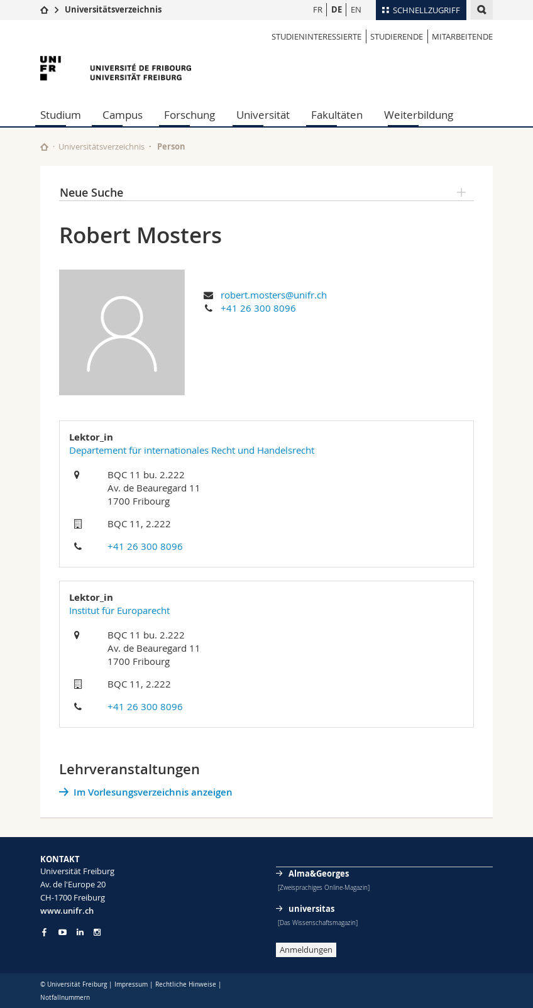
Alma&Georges (318, 873)
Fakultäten (337, 114)
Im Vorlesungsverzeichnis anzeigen (153, 792)
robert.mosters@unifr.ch (274, 294)
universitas (311, 908)
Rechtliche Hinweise (185, 984)
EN (356, 9)
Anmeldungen (306, 949)
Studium (60, 114)
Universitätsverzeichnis (113, 9)
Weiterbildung (418, 114)
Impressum (131, 984)
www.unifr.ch (67, 910)
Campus (122, 114)
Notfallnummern (65, 998)
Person (171, 146)
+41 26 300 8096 (258, 308)
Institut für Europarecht (119, 610)
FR (317, 9)
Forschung (189, 114)
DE (336, 9)
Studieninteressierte (316, 36)
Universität (263, 114)
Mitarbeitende (462, 36)
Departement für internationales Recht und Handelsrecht (191, 450)
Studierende (396, 36)
